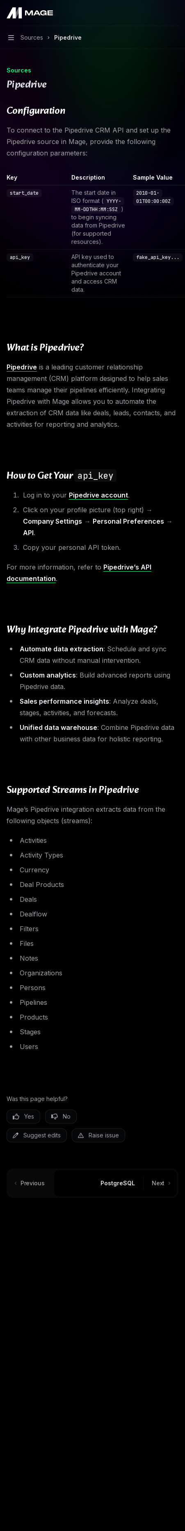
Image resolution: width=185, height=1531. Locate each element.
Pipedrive (22, 367)
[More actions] (174, 13)
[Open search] (158, 13)
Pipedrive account (98, 495)
